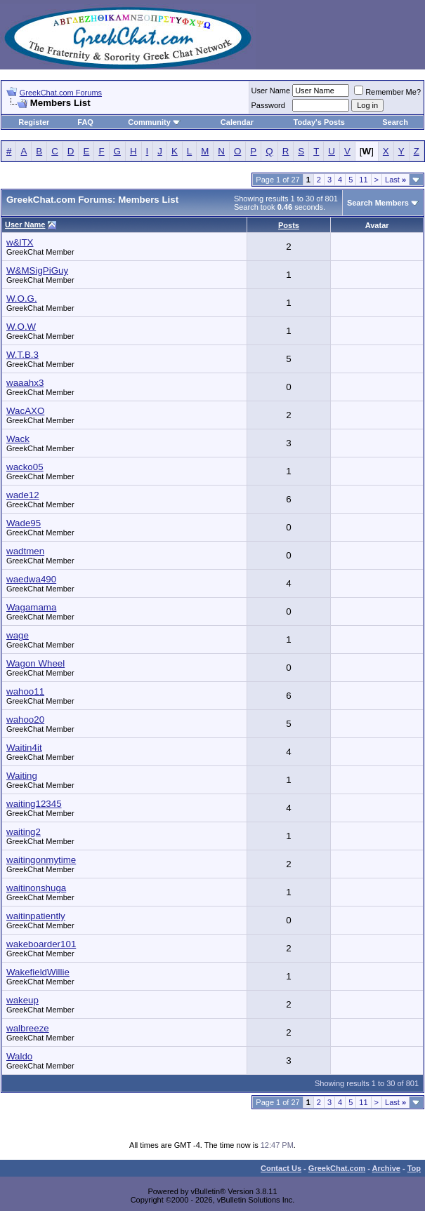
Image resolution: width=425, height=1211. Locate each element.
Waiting (21, 775)
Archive (386, 1168)
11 (363, 179)
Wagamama (31, 607)
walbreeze (27, 1028)
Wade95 (23, 523)
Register (33, 122)
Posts (288, 225)
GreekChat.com (336, 1168)
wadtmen (25, 551)
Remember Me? (387, 92)
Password (268, 105)
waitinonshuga (36, 888)
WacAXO (25, 411)
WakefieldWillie (38, 972)
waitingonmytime (41, 860)
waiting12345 (34, 803)
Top (414, 1168)
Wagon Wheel (35, 663)
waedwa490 (31, 579)
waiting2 (23, 832)
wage (17, 635)
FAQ (85, 122)
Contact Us (281, 1168)
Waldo (19, 1056)
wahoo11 (25, 691)
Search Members (378, 203)
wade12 (22, 495)
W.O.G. (21, 298)
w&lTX (20, 242)
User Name (271, 90)
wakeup (22, 1000)
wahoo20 (25, 719)
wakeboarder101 (41, 944)
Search (395, 122)
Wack (18, 439)
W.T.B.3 (22, 354)
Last (395, 179)
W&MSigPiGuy (37, 270)
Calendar (237, 122)
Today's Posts (319, 122)
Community (154, 122)
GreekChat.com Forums (61, 92)
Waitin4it (24, 747)
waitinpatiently (35, 916)
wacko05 (25, 467)
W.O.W (21, 326)
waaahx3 (25, 382)
